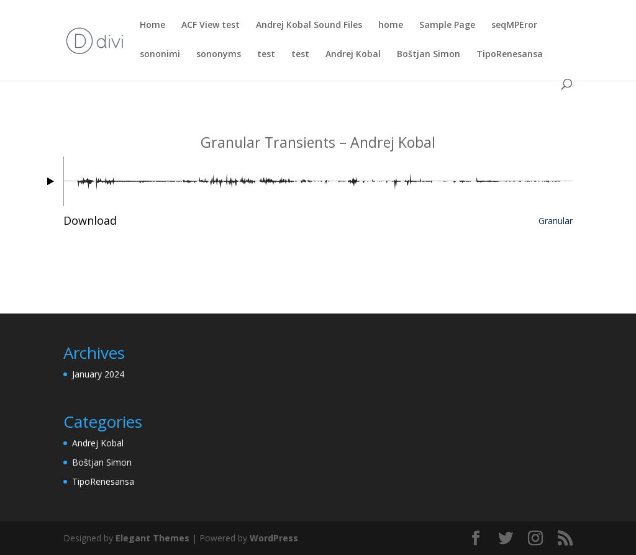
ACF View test (210, 25)
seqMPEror (514, 25)
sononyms (218, 55)
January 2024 (98, 374)
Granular (555, 221)
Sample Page (447, 25)
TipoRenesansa (509, 55)
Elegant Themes (152, 538)
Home (152, 25)
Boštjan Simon (428, 55)
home (390, 25)
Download (90, 220)
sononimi (160, 55)
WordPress (274, 538)
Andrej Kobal (353, 55)
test (266, 55)
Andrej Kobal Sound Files (309, 25)
